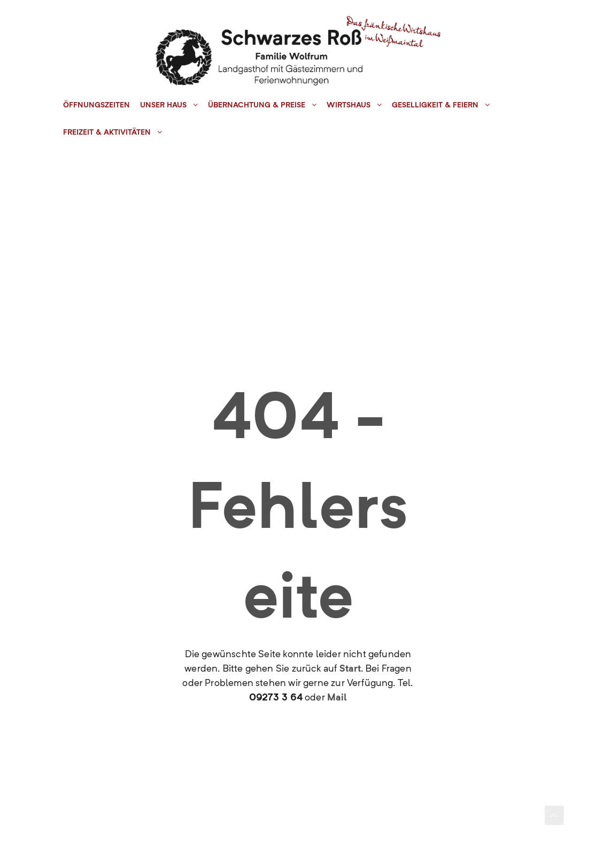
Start (350, 668)
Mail (337, 697)
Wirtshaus (348, 104)
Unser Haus (163, 104)
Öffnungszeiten (96, 104)
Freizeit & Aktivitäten (107, 132)
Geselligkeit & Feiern (435, 104)
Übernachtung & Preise (256, 104)
